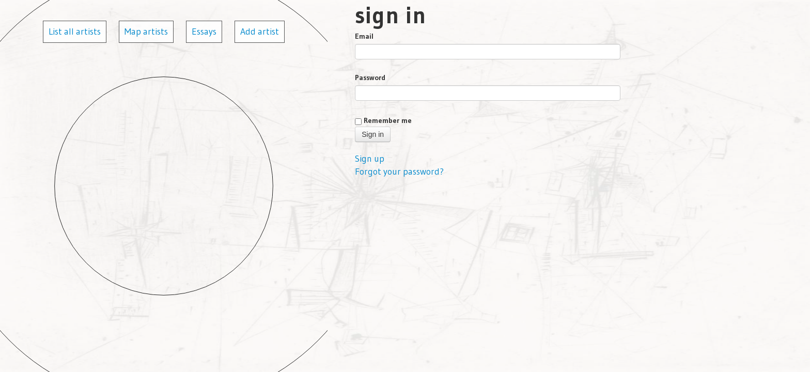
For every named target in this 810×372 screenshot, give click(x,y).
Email (364, 36)
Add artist (259, 31)
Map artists (146, 31)
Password (370, 77)
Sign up (369, 158)
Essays (204, 31)
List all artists (75, 31)
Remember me (388, 120)
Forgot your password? (399, 171)
